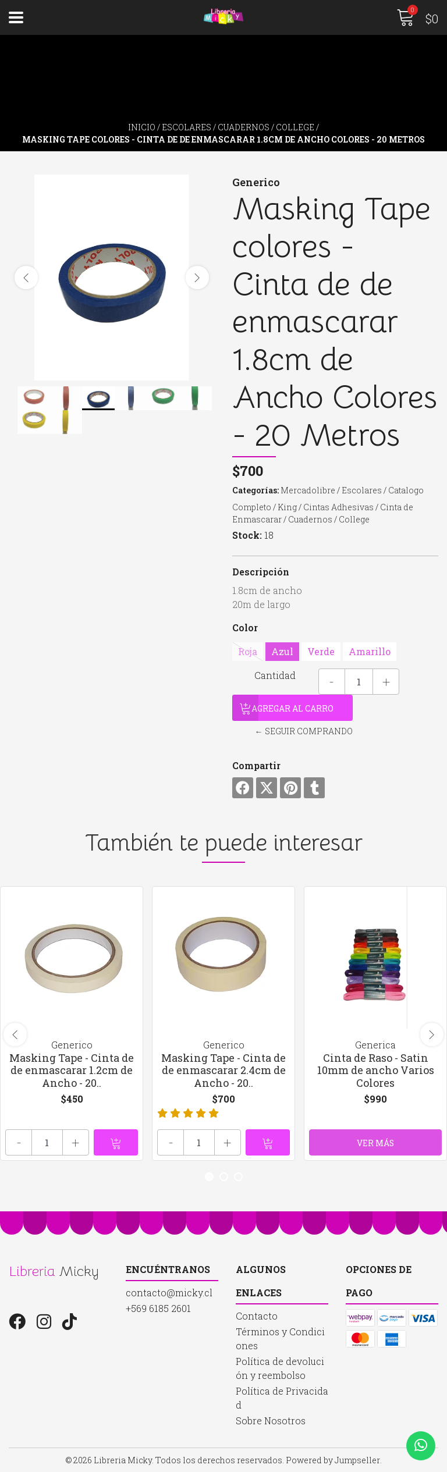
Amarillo (370, 651)
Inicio (141, 127)
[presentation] (26, 277)
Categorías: (255, 490)
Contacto (257, 1316)
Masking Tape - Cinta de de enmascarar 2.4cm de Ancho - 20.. (223, 1070)
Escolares (186, 127)
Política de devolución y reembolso (280, 1368)
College (295, 127)
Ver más (376, 1143)
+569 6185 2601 (158, 1308)
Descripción (260, 572)
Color (245, 627)
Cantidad (275, 675)
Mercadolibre (308, 490)
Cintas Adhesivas (338, 507)
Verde (321, 651)
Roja (247, 651)
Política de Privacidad (282, 1398)
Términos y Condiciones (280, 1338)
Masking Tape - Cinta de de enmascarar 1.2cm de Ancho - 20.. (71, 1070)
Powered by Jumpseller (333, 1460)
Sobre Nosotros (271, 1420)
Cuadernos (243, 127)
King (287, 507)
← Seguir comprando (304, 731)
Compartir (256, 765)
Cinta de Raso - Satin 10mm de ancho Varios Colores (375, 1070)
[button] (209, 1176)
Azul (282, 651)
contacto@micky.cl (169, 1292)
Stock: (247, 535)
